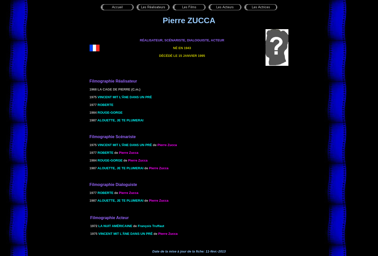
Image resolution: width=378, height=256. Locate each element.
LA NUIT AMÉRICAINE (115, 226)
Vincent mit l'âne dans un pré (125, 97)
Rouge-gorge (110, 112)
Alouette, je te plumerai (121, 120)
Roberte (105, 105)
